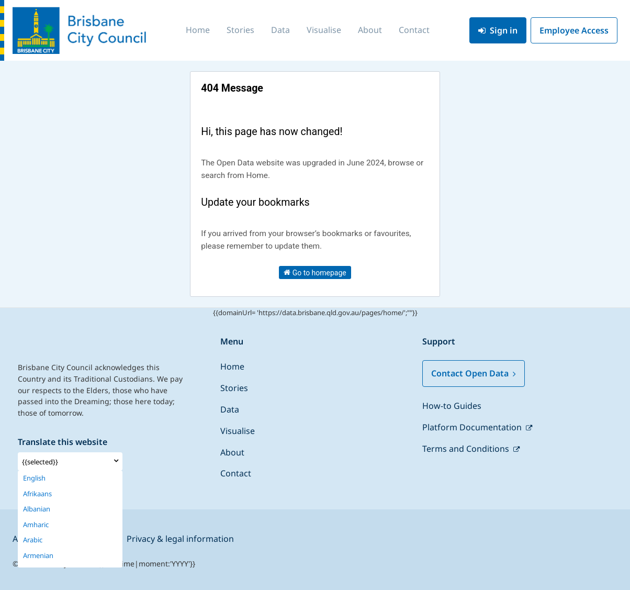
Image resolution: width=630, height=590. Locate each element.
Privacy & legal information (180, 538)
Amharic (36, 524)
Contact (414, 30)
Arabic (32, 540)
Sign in (498, 30)
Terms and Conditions (466, 448)
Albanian (36, 509)
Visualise (324, 30)
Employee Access (574, 30)
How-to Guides (451, 405)
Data (280, 30)
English (34, 478)
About (370, 30)
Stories (240, 30)
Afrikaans (37, 493)
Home (198, 30)
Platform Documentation (473, 427)
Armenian (38, 555)
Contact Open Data (473, 373)
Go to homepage (315, 272)
